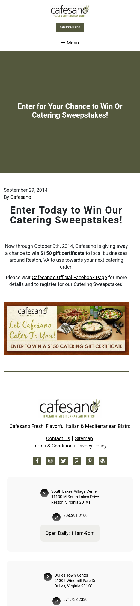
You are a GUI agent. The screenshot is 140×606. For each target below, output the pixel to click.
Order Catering (70, 27)
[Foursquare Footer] (77, 461)
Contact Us (58, 438)
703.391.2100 (75, 515)
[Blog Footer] (103, 461)
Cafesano (20, 197)
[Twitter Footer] (63, 461)
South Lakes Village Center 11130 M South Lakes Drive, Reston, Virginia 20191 (75, 497)
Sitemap (84, 438)
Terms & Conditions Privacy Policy (69, 446)
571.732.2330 (75, 599)
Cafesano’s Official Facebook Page (69, 277)
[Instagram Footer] (50, 461)
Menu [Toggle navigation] (70, 42)
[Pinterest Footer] (90, 461)
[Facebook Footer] (37, 461)
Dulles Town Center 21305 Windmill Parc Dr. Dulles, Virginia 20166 (75, 581)
